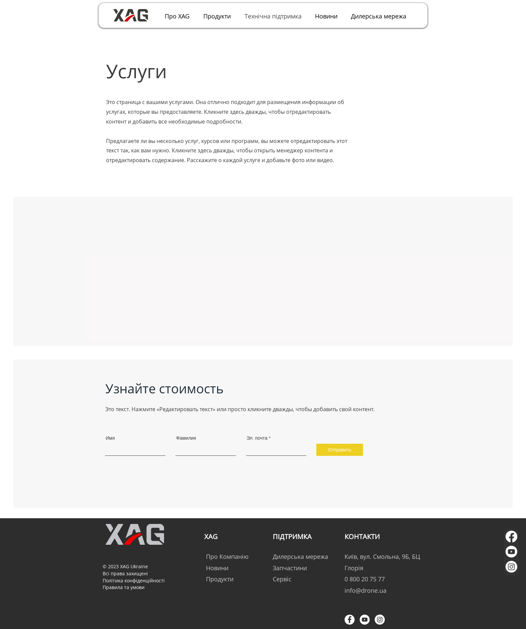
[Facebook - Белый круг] (350, 620)
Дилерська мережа (300, 556)
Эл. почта (257, 438)
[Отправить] (339, 450)
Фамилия (186, 438)
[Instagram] (511, 567)
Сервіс (282, 579)
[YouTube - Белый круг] (365, 620)
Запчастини (290, 568)
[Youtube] (511, 552)
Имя (110, 438)
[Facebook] (511, 536)
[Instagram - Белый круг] (380, 620)
